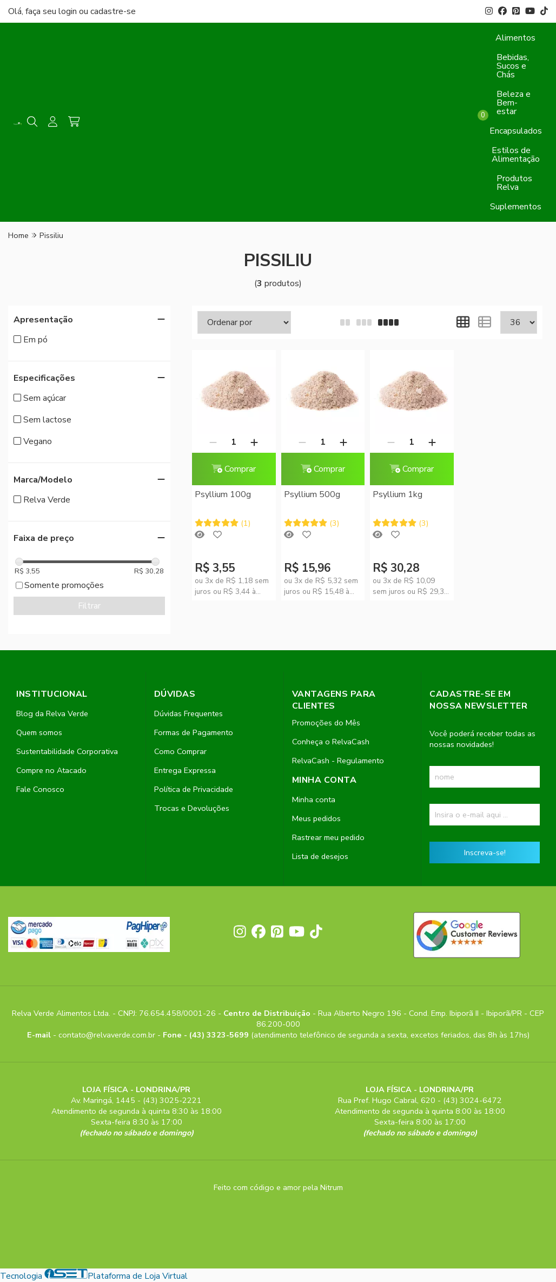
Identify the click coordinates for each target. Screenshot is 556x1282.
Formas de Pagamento (193, 732)
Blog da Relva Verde (52, 713)
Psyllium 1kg (397, 494)
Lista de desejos (320, 856)
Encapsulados (515, 131)
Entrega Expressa (185, 770)
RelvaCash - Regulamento (338, 760)
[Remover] (213, 442)
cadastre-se (113, 11)
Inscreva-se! (485, 852)
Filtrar (89, 606)
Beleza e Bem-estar (514, 102)
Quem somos (39, 732)
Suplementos (515, 207)
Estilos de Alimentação (516, 154)
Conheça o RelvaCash (330, 741)
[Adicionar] (254, 442)
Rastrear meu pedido (328, 837)
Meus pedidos (316, 818)
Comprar (233, 469)
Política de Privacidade (193, 789)
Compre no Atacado (51, 770)
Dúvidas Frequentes (188, 713)
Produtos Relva (514, 183)
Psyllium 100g (223, 494)
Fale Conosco (40, 789)
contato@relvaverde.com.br (107, 1034)
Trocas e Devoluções (191, 808)
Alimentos (515, 38)
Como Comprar (180, 751)
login (68, 11)
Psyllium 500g (312, 494)
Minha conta (313, 799)
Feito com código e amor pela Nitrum (278, 1187)
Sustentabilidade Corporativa (67, 751)
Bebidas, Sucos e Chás (513, 66)
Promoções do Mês (326, 722)
